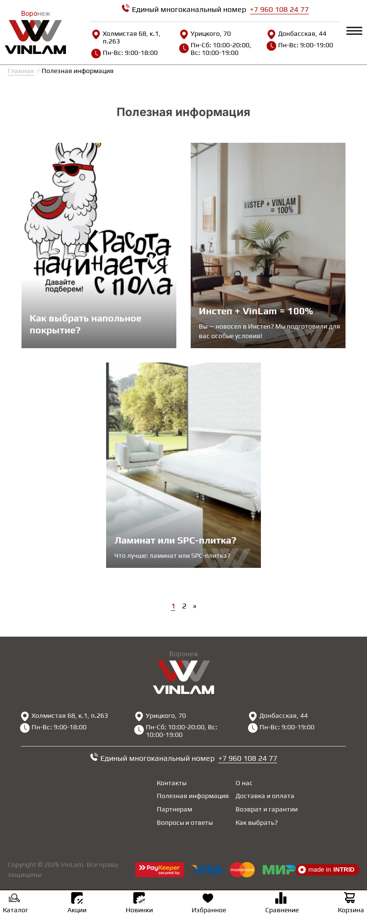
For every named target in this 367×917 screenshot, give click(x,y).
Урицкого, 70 (205, 33)
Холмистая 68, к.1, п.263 (126, 37)
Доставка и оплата (265, 796)
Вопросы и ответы (185, 822)
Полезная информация (193, 796)
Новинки (139, 903)
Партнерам (174, 809)
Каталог (15, 904)
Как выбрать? (257, 822)
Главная (21, 71)
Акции (76, 903)
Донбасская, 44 (296, 33)
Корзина (351, 904)
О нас (244, 783)
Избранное (209, 904)
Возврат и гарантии (267, 809)
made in (326, 869)
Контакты (171, 783)
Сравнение (282, 904)
